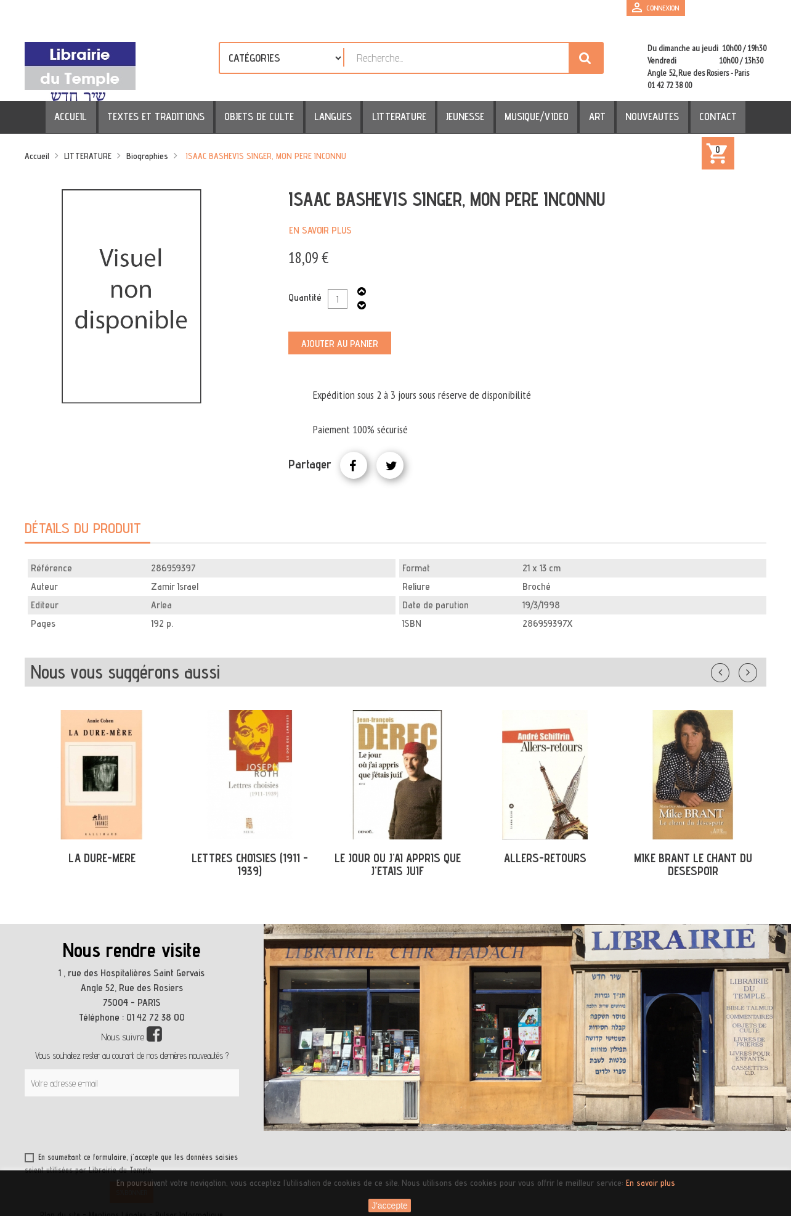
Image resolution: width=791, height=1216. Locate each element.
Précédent (732, 669)
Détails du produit (83, 528)
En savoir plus (320, 230)
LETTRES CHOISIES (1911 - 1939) (250, 864)
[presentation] (143, 1127)
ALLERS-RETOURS (545, 858)
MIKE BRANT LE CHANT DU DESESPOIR (693, 864)
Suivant (755, 669)
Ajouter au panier (339, 343)
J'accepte (389, 1205)
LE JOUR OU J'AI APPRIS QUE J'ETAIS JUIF (398, 864)
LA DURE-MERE (102, 858)
